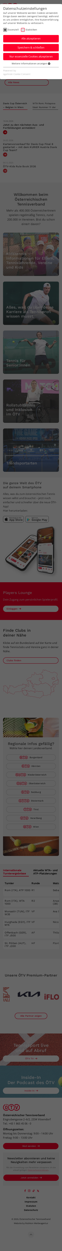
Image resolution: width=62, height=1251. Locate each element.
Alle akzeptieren (31, 38)
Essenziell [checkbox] (13, 29)
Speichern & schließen (31, 47)
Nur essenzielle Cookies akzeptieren (31, 56)
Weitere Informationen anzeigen (31, 63)
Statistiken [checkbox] (31, 29)
